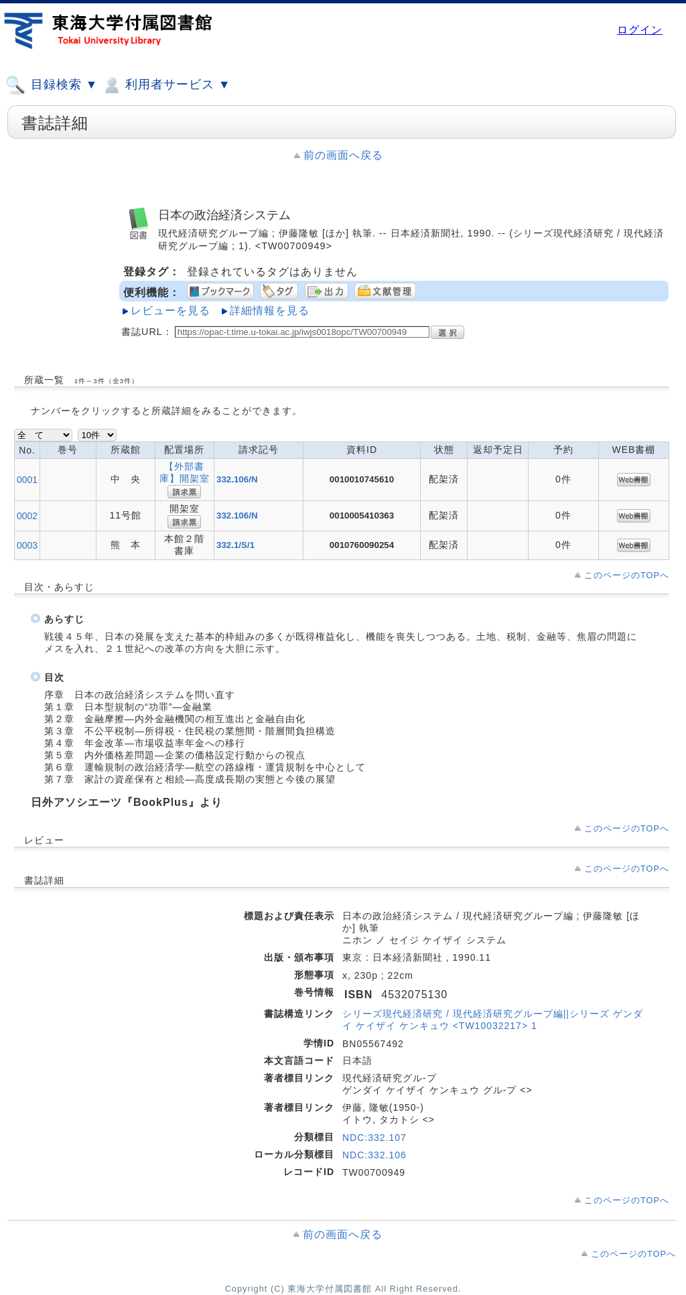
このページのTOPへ (626, 575)
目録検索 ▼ (51, 85)
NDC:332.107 (374, 1137)
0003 (27, 545)
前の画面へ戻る (343, 155)
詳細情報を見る (270, 310)
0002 (27, 515)
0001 (27, 479)
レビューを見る (170, 310)
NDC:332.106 (374, 1155)
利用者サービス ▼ (165, 85)
